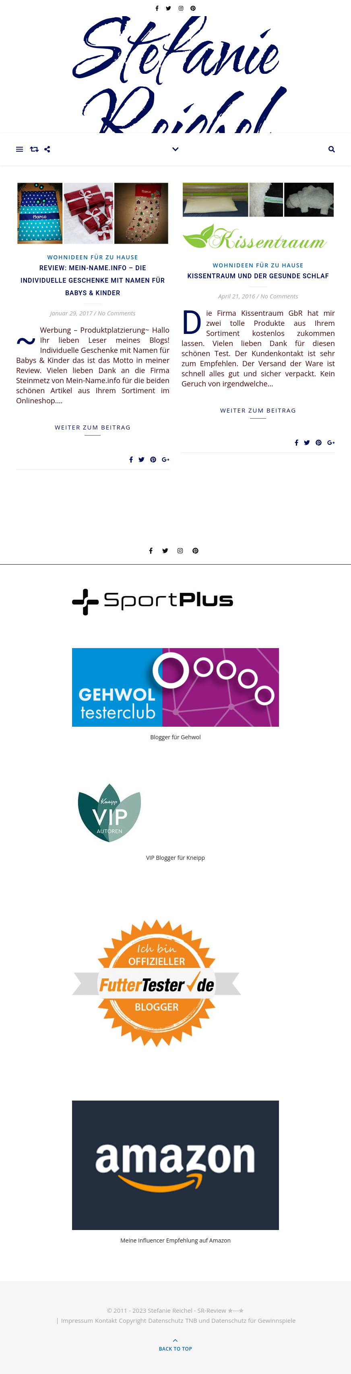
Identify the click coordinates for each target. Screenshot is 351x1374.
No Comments (117, 313)
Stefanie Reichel (175, 90)
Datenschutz (165, 1320)
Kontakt (106, 1320)
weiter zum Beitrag (93, 427)
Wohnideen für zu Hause (92, 257)
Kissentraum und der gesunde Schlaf (258, 276)
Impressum (77, 1320)
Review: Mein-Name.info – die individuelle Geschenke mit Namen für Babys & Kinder (93, 280)
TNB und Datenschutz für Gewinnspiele (240, 1320)
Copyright (132, 1320)
